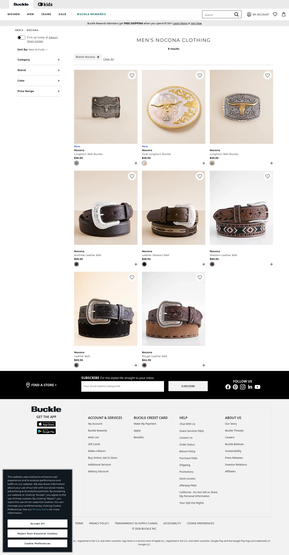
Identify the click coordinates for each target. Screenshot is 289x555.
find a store (44, 385)
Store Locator (188, 478)
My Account (95, 423)
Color (39, 81)
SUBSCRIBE (188, 386)
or (182, 23)
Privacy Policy (40, 509)
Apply (137, 430)
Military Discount (98, 471)
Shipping (185, 465)
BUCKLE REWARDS (91, 14)
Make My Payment (145, 423)
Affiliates (230, 471)
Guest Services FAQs (192, 431)
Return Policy (187, 451)
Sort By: (22, 49)
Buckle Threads (234, 430)
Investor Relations (236, 464)
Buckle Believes (234, 444)
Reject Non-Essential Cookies (38, 533)
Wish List (93, 437)
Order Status (187, 444)
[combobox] (217, 14)
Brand (39, 70)
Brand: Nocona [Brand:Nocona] (88, 57)
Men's (19, 30)
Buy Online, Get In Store (102, 457)
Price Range (39, 91)
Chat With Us (187, 424)
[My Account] (258, 14)
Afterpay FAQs (188, 485)
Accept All (37, 523)
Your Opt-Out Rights (192, 503)
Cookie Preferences (200, 523)
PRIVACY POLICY (99, 523)
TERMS (79, 523)
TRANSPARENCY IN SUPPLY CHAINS (136, 523)
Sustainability (233, 451)
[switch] (21, 38)
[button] (13, 14)
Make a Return (97, 451)
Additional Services (99, 464)
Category (39, 60)
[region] (37, 511)
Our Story (231, 423)
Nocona (33, 30)
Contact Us (186, 437)
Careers (229, 437)
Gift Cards (94, 444)
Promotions (187, 471)
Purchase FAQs (188, 458)
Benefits (139, 437)
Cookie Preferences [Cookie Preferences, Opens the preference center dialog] (38, 543)
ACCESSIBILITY (172, 523)
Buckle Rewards (97, 430)
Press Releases (234, 457)
